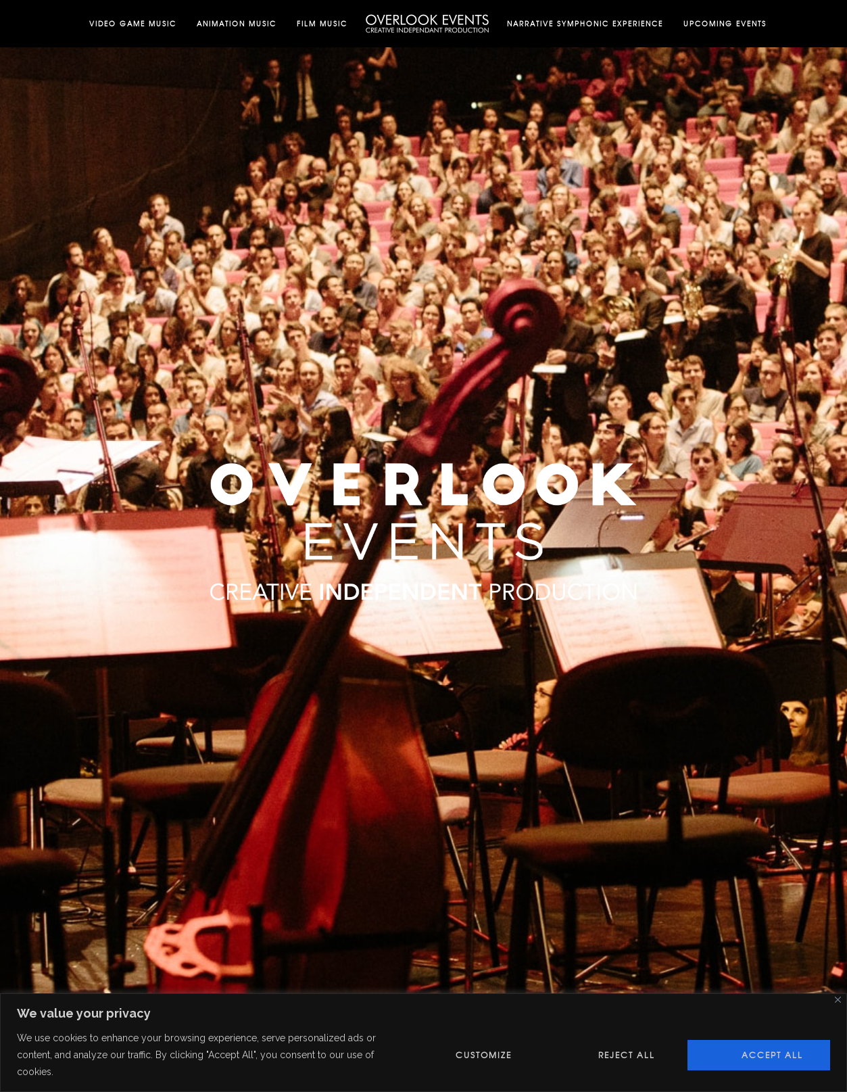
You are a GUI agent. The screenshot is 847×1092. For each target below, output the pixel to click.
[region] (423, 1042)
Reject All (626, 1055)
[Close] (838, 1000)
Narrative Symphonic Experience (585, 23)
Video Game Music (132, 23)
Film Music (322, 23)
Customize (484, 1055)
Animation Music (236, 23)
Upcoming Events (725, 23)
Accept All (772, 1055)
